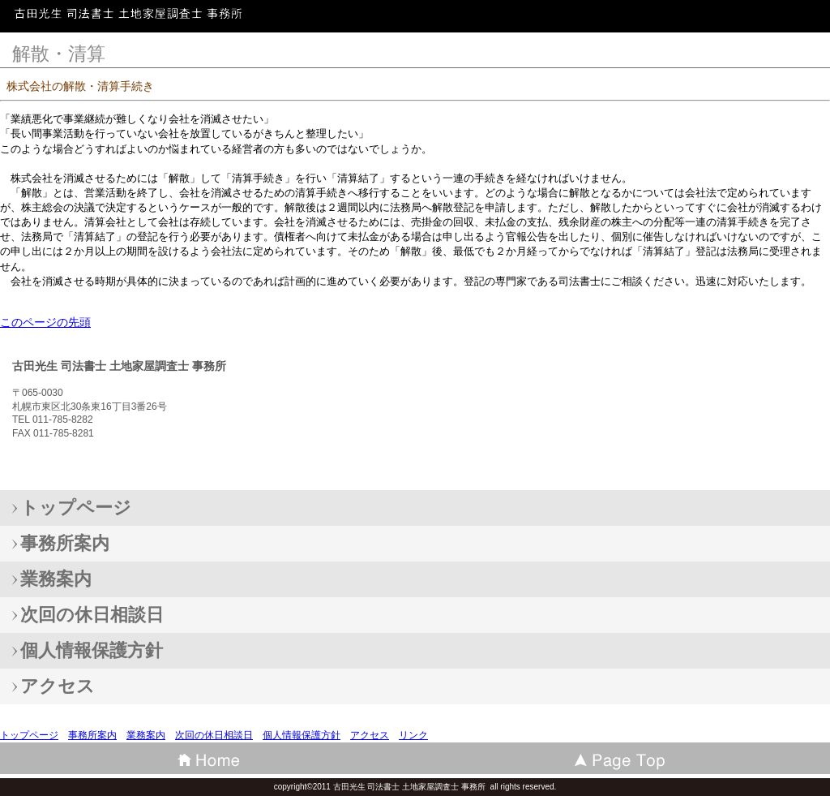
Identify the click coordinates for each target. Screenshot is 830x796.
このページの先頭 (45, 322)
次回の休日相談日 (214, 735)
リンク (413, 735)
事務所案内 (92, 735)
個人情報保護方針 (301, 735)
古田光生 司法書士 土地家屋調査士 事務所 (129, 19)
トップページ (29, 735)
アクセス (369, 735)
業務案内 (145, 735)
